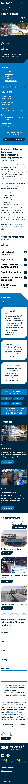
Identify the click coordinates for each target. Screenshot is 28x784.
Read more (7, 462)
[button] (25, 31)
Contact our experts (14, 139)
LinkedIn (2, 755)
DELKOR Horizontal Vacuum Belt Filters (14, 577)
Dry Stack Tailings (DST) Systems (14, 604)
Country (4, 660)
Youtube (8, 755)
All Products (18, 526)
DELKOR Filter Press (9, 449)
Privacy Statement (6, 771)
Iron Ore (16, 403)
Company (4, 641)
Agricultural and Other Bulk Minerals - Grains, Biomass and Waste (14, 410)
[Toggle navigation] (25, 3)
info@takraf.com (15, 712)
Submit (6, 738)
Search (21, 3)
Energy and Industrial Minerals (14, 392)
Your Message (6, 669)
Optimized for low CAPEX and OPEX (9, 265)
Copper (18, 398)
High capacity (7, 259)
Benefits (7, 76)
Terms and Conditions (7, 767)
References (8, 78)
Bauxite (6, 398)
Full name (5, 633)
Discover (6, 553)
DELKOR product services (9, 286)
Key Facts (8, 71)
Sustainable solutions (11, 272)
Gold (5, 403)
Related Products (11, 81)
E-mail (4, 650)
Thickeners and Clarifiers (11, 549)
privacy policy (9, 719)
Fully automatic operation (8, 252)
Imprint (3, 775)
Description (9, 74)
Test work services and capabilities (11, 278)
